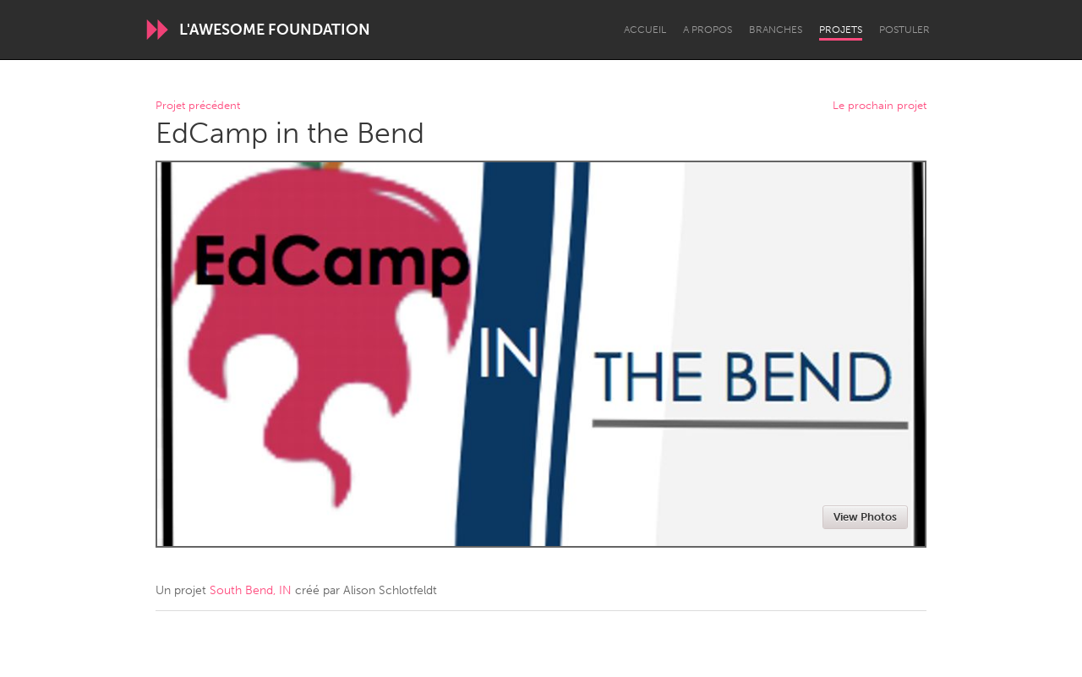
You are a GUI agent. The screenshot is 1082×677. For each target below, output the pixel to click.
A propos (707, 29)
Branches (775, 29)
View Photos (865, 516)
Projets (840, 29)
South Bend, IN (251, 590)
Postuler (904, 29)
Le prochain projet (879, 106)
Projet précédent (198, 106)
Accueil (645, 29)
